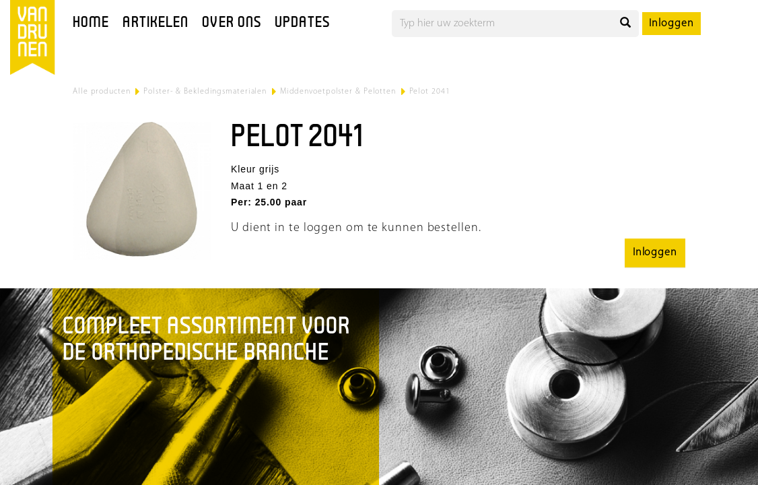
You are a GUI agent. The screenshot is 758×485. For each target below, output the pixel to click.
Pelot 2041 (429, 92)
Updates (302, 23)
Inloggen (671, 23)
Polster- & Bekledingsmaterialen (205, 92)
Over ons (231, 23)
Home (91, 23)
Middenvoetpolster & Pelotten (338, 92)
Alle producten (102, 92)
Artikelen (155, 23)
